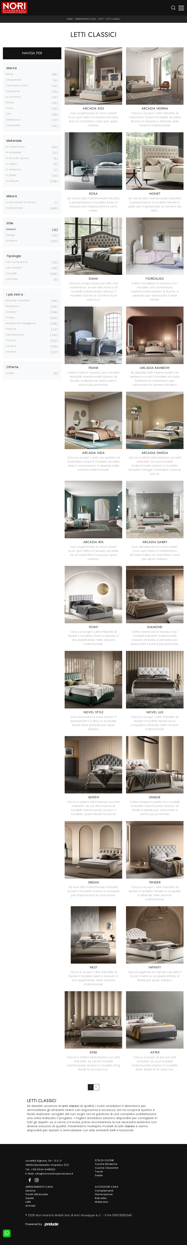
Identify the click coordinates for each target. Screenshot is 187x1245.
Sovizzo (11, 340)
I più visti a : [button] (15, 294)
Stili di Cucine (104, 1160)
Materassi (101, 1202)
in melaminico (15, 147)
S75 (8, 114)
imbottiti (11, 273)
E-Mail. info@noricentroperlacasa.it (49, 1173)
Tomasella (13, 125)
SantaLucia (13, 119)
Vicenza (11, 351)
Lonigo (10, 317)
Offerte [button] (12, 367)
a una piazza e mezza (21, 202)
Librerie (30, 1190)
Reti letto (101, 1198)
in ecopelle (13, 152)
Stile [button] (9, 223)
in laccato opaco (17, 158)
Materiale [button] (14, 141)
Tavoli (99, 1171)
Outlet (10, 373)
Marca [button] (11, 68)
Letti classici (113, 19)
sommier (12, 279)
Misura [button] (11, 196)
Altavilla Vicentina (18, 300)
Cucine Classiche (106, 1168)
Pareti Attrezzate (36, 1194)
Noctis (10, 102)
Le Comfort (13, 97)
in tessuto (12, 181)
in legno (11, 164)
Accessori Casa (106, 1187)
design (10, 235)
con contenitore (17, 262)
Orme (10, 108)
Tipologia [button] (13, 256)
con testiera (14, 267)
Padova (11, 329)
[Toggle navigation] (181, 7)
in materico (13, 169)
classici (11, 229)
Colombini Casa (17, 85)
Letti (100, 19)
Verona (11, 346)
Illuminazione (104, 1194)
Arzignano (12, 306)
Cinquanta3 (13, 80)
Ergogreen (13, 91)
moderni (11, 240)
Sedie (99, 1175)
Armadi (30, 1206)
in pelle (11, 175)
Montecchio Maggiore (21, 323)
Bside (9, 74)
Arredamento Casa (85, 19)
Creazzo (11, 312)
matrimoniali (14, 208)
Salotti (29, 1198)
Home (70, 19)
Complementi (104, 1190)
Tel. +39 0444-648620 (40, 1169)
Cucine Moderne (106, 1164)
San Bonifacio (15, 334)
